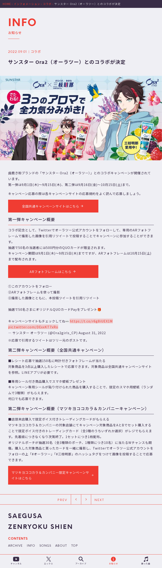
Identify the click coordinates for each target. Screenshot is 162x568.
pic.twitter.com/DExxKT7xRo (33, 326)
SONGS (45, 546)
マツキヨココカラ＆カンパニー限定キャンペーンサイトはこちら (53, 475)
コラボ (36, 51)
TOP (74, 546)
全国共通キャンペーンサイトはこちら (53, 205)
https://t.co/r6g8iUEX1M (91, 321)
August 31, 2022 (92, 332)
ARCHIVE (15, 546)
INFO (31, 546)
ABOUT (61, 546)
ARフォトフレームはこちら (53, 271)
